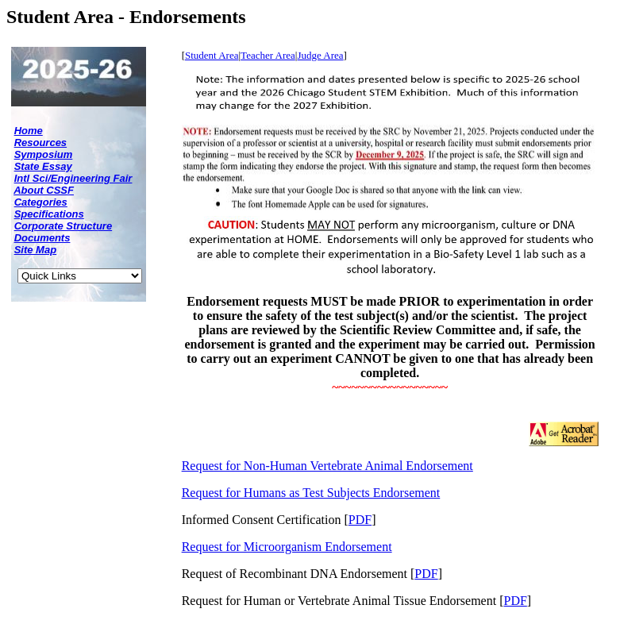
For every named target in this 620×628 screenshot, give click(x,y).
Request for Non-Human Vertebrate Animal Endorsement (327, 465)
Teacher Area (268, 55)
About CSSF (43, 190)
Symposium (43, 154)
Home (28, 131)
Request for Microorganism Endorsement (287, 546)
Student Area (212, 55)
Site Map (35, 250)
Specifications (49, 214)
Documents (42, 238)
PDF (360, 519)
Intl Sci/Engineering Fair (73, 178)
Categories (40, 202)
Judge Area (320, 55)
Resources (40, 142)
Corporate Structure (63, 226)
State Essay (43, 166)
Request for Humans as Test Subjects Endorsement (311, 492)
